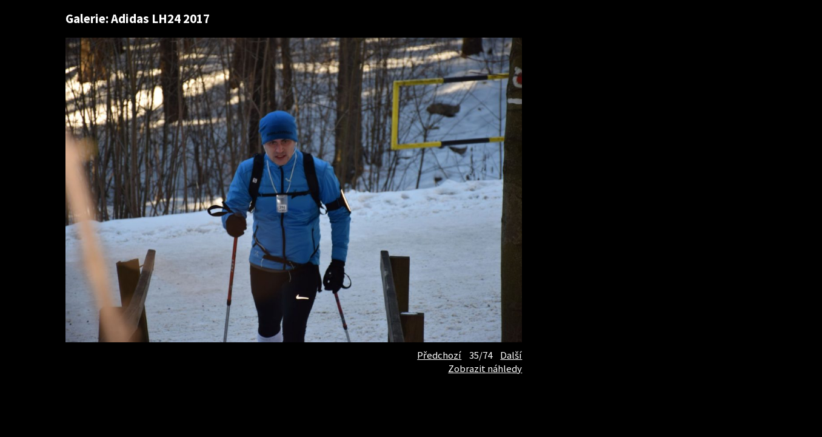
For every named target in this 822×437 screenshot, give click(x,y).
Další (511, 355)
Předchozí (439, 355)
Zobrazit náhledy (485, 368)
